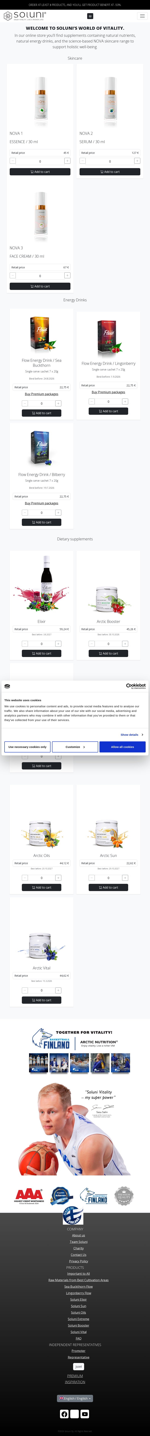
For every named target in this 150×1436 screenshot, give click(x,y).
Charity (78, 1248)
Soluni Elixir (78, 1299)
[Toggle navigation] (142, 16)
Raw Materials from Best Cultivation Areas (78, 1280)
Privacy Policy (78, 1261)
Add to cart (40, 172)
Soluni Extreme (78, 1319)
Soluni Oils (78, 1312)
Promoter (78, 1351)
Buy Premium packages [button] (41, 394)
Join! (79, 1367)
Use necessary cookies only (27, 746)
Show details (129, 734)
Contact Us (78, 1255)
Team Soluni (79, 1242)
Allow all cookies (122, 746)
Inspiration (75, 1382)
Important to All (78, 1274)
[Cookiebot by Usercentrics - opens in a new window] (129, 686)
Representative (78, 1357)
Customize (75, 746)
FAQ (78, 1338)
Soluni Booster (78, 1325)
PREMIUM (75, 1375)
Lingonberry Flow (78, 1293)
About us (78, 1235)
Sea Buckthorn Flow (78, 1286)
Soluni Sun (78, 1306)
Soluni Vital (79, 1332)
